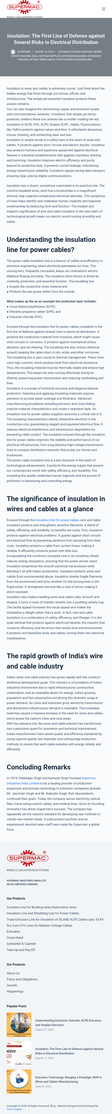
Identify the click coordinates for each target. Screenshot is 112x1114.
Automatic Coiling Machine (75, 51)
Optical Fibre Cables (42, 59)
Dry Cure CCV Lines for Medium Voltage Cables (39, 925)
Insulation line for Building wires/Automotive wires (42, 907)
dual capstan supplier (46, 56)
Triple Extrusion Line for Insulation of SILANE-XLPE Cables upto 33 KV (55, 919)
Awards (12, 985)
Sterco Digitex (14, 1109)
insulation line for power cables (57, 520)
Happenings (15, 991)
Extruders (13, 931)
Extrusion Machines (74, 56)
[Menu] (103, 9)
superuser (24, 51)
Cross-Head (15, 937)
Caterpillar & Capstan (21, 944)
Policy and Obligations (22, 979)
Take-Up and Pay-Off (21, 950)
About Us (13, 973)
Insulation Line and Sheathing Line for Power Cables (43, 913)
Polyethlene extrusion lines (74, 59)
